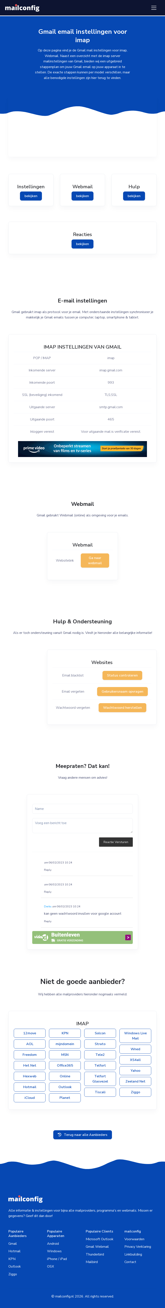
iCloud (29, 1097)
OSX (50, 1266)
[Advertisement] (82, 126)
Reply (48, 870)
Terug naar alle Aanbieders (82, 1134)
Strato (100, 1044)
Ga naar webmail (95, 560)
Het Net (29, 1065)
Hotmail (29, 1087)
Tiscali (100, 1092)
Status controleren (122, 675)
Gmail (12, 1243)
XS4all (135, 1060)
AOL (29, 1044)
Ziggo (135, 1092)
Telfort (100, 1065)
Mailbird (92, 1262)
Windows (54, 1251)
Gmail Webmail (97, 1246)
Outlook (65, 1087)
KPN (65, 1033)
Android (53, 1243)
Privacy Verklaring (137, 1246)
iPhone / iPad (57, 1259)
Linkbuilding (133, 1254)
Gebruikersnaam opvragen (122, 691)
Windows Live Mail (135, 1036)
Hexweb (29, 1076)
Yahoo (135, 1070)
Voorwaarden (134, 1239)
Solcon (100, 1033)
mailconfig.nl (64, 1296)
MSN (65, 1054)
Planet (65, 1097)
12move (29, 1033)
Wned (135, 1049)
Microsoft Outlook (99, 1239)
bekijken (30, 196)
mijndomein (65, 1044)
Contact (130, 1262)
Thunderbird (95, 1254)
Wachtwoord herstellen (122, 707)
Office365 (65, 1065)
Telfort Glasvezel (100, 1079)
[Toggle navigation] (154, 7)
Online (65, 1076)
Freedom (30, 1054)
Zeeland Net (135, 1081)
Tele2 (100, 1054)
